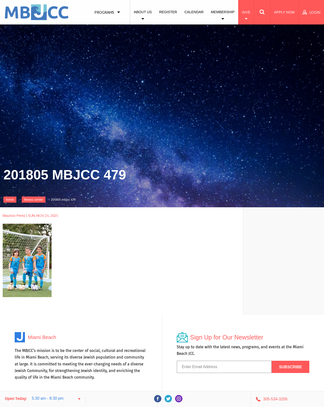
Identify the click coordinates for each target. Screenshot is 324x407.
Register (168, 12)
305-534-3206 (275, 399)
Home (10, 199)
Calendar (193, 12)
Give (246, 12)
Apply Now (284, 12)
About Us (143, 12)
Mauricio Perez (14, 216)
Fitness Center (33, 199)
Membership (223, 12)
